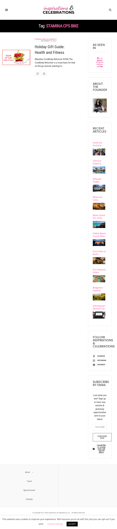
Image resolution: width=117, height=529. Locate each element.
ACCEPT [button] (72, 524)
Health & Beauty (49, 39)
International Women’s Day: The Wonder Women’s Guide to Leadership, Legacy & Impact (99, 313)
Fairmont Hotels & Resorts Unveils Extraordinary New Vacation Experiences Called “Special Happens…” (99, 162)
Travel (29, 488)
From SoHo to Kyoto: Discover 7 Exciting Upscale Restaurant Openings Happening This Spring (99, 256)
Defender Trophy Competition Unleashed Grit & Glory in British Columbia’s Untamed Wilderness (100, 180)
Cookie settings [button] (55, 524)
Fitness (38, 39)
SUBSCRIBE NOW (102, 444)
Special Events (29, 497)
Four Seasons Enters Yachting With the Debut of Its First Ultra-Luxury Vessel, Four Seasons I (99, 275)
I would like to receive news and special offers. (101, 455)
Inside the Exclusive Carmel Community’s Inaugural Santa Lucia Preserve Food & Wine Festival (99, 144)
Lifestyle (29, 506)
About (29, 479)
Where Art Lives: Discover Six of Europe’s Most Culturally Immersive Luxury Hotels (99, 199)
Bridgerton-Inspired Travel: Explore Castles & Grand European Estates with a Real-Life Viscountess (99, 294)
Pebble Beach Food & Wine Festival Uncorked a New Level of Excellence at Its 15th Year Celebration (99, 237)
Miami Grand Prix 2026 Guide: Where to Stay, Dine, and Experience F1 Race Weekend (100, 218)
